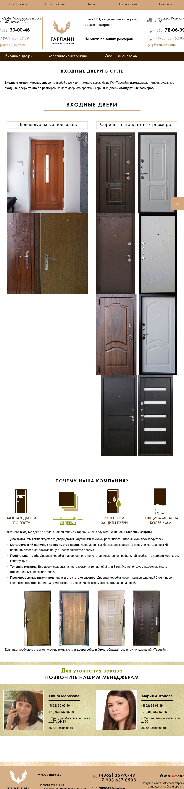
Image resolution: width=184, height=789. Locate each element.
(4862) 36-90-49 (117, 775)
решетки (91, 25)
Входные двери (19, 56)
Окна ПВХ (92, 19)
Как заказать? (128, 4)
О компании (18, 4)
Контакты (165, 4)
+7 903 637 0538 (117, 780)
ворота (132, 19)
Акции (92, 4)
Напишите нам (165, 45)
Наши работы (55, 4)
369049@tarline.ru (61, 727)
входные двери (113, 19)
